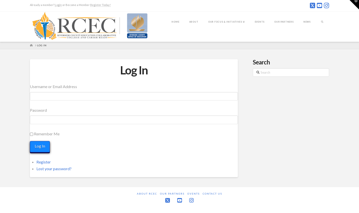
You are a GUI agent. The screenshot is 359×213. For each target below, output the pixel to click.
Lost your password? (54, 168)
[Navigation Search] (322, 25)
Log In (134, 70)
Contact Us (212, 193)
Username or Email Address (53, 86)
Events (193, 193)
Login (58, 4)
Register (43, 162)
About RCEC (147, 193)
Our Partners (172, 193)
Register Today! (100, 4)
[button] (354, 4)
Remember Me (47, 133)
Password (38, 110)
